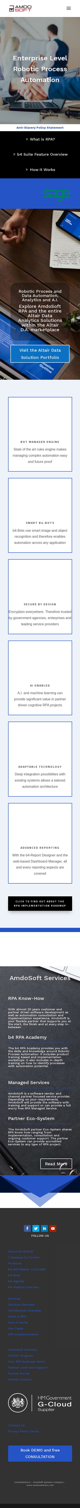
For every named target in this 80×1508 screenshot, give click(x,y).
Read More (56, 1163)
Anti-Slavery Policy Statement (40, 127)
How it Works (42, 169)
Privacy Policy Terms (23, 1431)
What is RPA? (42, 139)
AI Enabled (40, 685)
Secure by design (40, 604)
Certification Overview (24, 1310)
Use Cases (15, 1328)
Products (15, 1263)
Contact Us (16, 1425)
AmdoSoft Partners (22, 1349)
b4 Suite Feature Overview (42, 154)
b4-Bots (14, 1275)
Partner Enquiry (20, 1379)
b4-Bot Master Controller (27, 1269)
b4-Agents (16, 1281)
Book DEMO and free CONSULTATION (40, 1453)
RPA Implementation (23, 1334)
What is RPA (17, 1316)
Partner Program (20, 1355)
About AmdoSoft (20, 1251)
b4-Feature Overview (23, 1287)
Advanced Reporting (40, 847)
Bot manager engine (40, 441)
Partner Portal (18, 1373)
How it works (18, 1322)
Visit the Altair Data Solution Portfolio (40, 354)
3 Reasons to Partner (24, 1257)
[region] (56, 194)
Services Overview (21, 1304)
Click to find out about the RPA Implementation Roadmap (40, 903)
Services (14, 1298)
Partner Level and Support (28, 1367)
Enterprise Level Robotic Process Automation (40, 69)
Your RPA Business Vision (26, 1361)
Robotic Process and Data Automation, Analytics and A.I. (40, 295)
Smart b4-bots (40, 522)
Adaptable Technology (40, 766)
